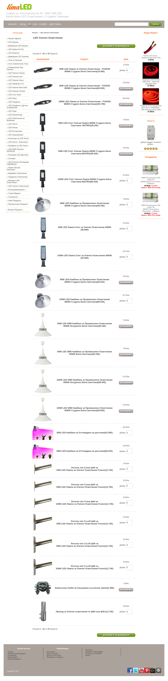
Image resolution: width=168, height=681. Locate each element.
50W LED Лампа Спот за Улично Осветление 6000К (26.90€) (84, 228)
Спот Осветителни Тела (17, 64)
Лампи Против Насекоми (13, 169)
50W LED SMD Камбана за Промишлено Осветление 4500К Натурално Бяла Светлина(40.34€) (84, 324)
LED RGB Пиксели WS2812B (15, 150)
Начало (12, 24)
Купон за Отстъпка (54, 655)
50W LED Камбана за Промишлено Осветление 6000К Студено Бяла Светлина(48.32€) (84, 280)
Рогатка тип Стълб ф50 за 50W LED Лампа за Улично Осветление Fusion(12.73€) (84, 544)
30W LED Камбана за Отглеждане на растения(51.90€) (84, 432)
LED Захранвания (15, 135)
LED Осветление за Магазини (16, 119)
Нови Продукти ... (15, 200)
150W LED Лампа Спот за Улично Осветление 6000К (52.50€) (84, 256)
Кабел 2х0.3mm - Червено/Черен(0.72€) (150, 56)
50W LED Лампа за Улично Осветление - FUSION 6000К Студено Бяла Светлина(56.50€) (84, 86)
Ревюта (151, 121)
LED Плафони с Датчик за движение (17, 106)
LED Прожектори (14, 115)
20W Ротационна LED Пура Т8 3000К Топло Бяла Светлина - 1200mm (150, 207)
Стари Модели (13, 193)
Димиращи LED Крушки (17, 46)
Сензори (11, 158)
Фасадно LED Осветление (13, 181)
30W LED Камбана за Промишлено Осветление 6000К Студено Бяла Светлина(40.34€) (84, 204)
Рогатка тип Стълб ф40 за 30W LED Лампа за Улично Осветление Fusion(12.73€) (84, 522)
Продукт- (84, 59)
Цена (126, 59)
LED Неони (12, 128)
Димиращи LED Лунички (18, 57)
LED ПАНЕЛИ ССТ (15, 84)
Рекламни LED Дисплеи (17, 155)
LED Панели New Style (17, 87)
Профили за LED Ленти (17, 146)
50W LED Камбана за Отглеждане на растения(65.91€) (84, 451)
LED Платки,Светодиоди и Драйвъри (18, 163)
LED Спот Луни (14, 95)
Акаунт (88, 655)
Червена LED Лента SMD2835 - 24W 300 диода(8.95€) (150, 81)
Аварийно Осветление (17, 173)
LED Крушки (12, 42)
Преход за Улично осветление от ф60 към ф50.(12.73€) (84, 611)
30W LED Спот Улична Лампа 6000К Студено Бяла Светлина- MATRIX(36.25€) (84, 124)
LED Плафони (13, 102)
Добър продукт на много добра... (151, 142)
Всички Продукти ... (15, 210)
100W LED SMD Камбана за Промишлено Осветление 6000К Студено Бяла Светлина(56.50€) (85, 409)
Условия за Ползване (93, 653)
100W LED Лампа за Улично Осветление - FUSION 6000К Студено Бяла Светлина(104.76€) (85, 102)
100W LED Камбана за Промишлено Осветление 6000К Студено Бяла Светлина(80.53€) (84, 300)
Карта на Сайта (52, 654)
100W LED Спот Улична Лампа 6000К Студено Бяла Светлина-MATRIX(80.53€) (85, 180)
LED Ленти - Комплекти (17, 142)
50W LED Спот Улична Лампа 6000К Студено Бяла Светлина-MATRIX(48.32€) (84, 152)
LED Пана (12, 98)
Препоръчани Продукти (17, 654)
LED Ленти (12, 124)
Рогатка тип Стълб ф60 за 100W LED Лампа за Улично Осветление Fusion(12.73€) (84, 567)
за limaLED (51, 652)
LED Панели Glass (15, 80)
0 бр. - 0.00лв (39, 24)
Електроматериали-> (16, 190)
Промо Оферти (14, 38)
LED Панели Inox (14, 77)
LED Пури (11, 111)
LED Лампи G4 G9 (15, 49)
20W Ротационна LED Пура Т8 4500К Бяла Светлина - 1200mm (151, 180)
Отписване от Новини (55, 657)
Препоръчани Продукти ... (17, 205)
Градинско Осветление (17, 177)
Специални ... (13, 197)
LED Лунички (13, 53)
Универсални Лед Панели (15, 68)
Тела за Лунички (14, 60)
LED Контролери (14, 131)
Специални (151, 157)
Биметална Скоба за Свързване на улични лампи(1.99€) (84, 588)
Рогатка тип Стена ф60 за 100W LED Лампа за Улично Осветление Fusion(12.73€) (84, 502)
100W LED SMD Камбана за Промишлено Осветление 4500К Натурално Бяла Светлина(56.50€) (85, 381)
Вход (23, 24)
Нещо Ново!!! (151, 33)
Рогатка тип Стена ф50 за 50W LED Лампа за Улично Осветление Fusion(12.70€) (84, 485)
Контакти (88, 650)
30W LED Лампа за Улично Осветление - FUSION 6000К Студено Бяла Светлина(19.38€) (84, 70)
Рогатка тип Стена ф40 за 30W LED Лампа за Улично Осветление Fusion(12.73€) (84, 468)
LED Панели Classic (16, 73)
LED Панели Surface (16, 91)
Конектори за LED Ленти (18, 138)
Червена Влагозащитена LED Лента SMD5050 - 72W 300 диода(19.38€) (151, 107)
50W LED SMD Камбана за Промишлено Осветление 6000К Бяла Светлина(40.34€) (84, 352)
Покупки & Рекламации (94, 652)
